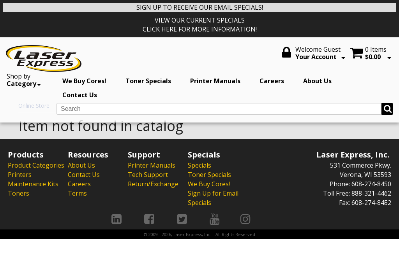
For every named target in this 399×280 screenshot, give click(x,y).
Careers (272, 81)
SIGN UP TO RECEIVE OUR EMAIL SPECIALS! (199, 7)
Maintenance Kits (33, 184)
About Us (317, 81)
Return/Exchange (153, 184)
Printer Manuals (215, 81)
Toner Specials (148, 81)
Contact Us (79, 95)
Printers (20, 174)
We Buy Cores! (84, 81)
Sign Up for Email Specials (213, 198)
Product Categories (36, 165)
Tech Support (148, 174)
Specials (199, 165)
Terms (77, 193)
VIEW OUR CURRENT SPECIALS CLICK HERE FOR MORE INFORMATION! (200, 24)
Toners (18, 193)
